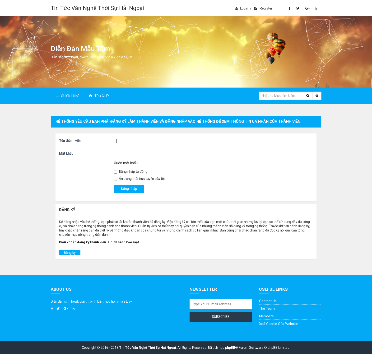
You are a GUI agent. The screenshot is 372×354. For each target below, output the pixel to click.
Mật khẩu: (66, 153)
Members (266, 316)
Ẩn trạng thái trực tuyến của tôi (139, 179)
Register (263, 8)
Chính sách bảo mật (123, 242)
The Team (267, 308)
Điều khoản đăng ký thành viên (82, 242)
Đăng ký (70, 253)
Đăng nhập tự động (130, 172)
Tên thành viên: (71, 141)
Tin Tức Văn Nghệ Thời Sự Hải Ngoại (97, 8)
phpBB (230, 347)
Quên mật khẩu (126, 163)
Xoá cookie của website (278, 324)
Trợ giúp (99, 96)
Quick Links (67, 96)
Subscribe (220, 317)
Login (241, 8)
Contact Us (268, 301)
